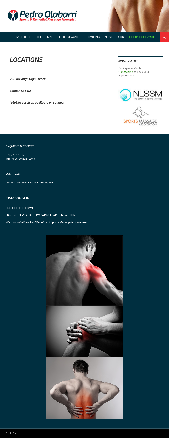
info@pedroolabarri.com (20, 158)
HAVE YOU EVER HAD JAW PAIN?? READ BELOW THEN (40, 215)
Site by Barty (12, 433)
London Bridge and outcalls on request (29, 182)
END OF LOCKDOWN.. (20, 208)
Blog (121, 37)
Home (39, 37)
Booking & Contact (141, 37)
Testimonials (92, 37)
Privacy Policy (22, 37)
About (108, 37)
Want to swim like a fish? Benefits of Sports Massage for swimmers (47, 222)
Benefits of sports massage (63, 37)
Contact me (125, 71)
